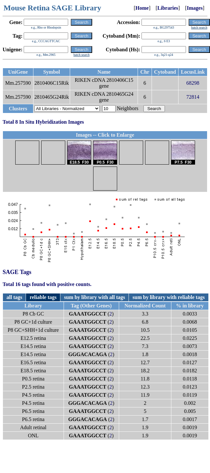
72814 (192, 97)
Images (195, 8)
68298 (192, 83)
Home (142, 8)
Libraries (167, 8)
